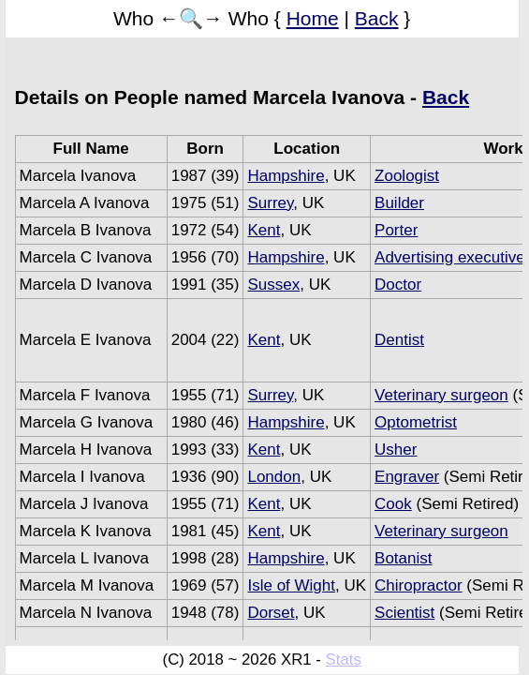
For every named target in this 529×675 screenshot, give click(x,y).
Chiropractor (419, 585)
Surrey (270, 203)
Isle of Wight (291, 585)
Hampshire (285, 176)
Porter (396, 230)
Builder (399, 203)
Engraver (407, 477)
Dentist (399, 340)
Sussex (273, 284)
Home (313, 18)
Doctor (398, 284)
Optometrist (416, 422)
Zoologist (407, 176)
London (274, 477)
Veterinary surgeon (441, 395)
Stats (343, 659)
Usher (396, 449)
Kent (263, 230)
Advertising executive (450, 257)
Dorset (270, 613)
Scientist (404, 613)
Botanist (403, 558)
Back (377, 18)
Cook (393, 504)
